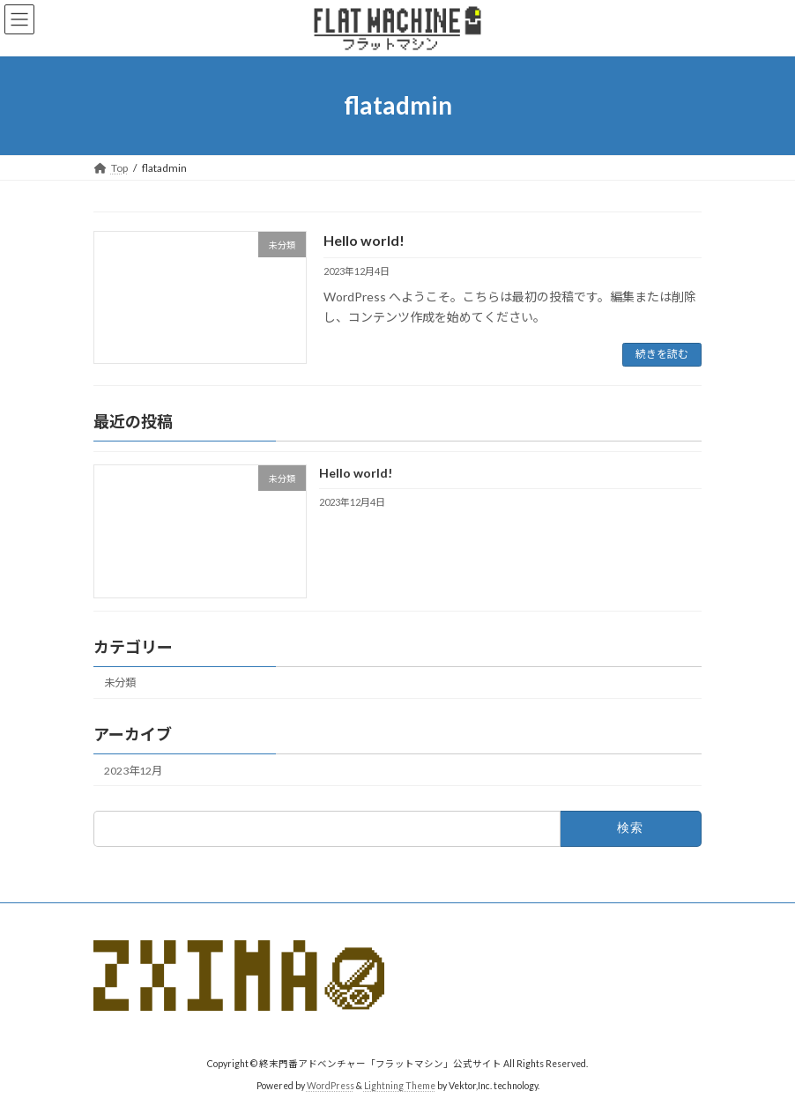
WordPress (330, 1085)
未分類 (120, 682)
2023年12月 (133, 770)
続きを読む (661, 353)
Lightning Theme (399, 1085)
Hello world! (364, 240)
